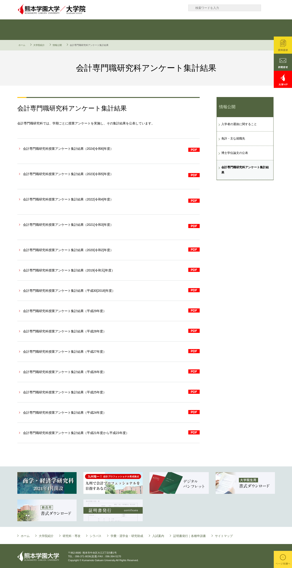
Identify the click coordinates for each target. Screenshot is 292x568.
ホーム (21, 45)
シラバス (123, 29)
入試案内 (210, 29)
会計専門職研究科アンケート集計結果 (245, 170)
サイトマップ (224, 536)
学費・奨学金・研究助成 (166, 29)
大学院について (36, 29)
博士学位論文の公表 (234, 153)
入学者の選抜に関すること (239, 124)
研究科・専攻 (80, 29)
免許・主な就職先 (233, 138)
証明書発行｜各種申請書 (253, 29)
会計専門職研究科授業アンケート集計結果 (68, 148)
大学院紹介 (39, 45)
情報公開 (57, 45)
